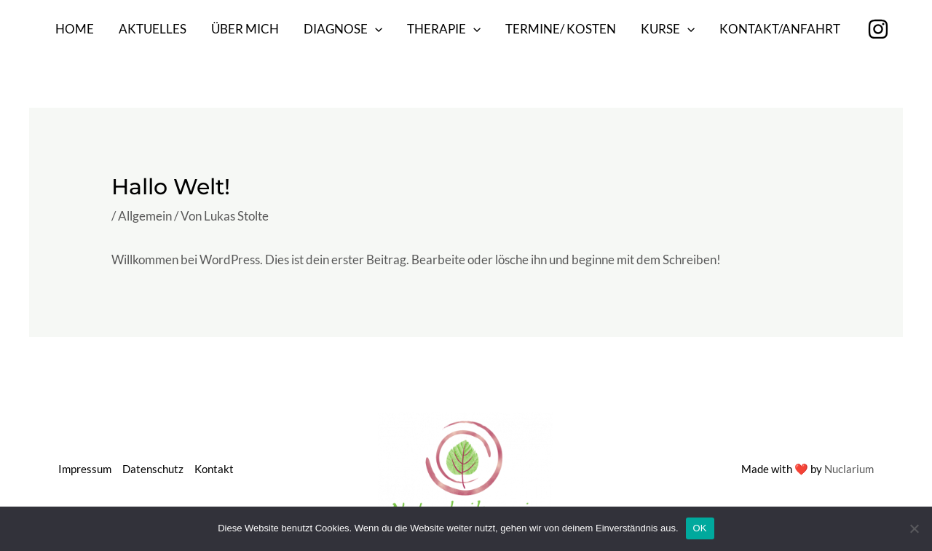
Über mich (245, 28)
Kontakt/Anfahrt (779, 28)
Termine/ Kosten (560, 28)
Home (74, 28)
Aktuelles (152, 28)
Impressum (84, 468)
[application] (375, 29)
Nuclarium (849, 468)
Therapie (444, 29)
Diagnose (343, 29)
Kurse (668, 29)
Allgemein (145, 215)
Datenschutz (152, 468)
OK (700, 528)
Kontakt (214, 468)
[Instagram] (878, 29)
